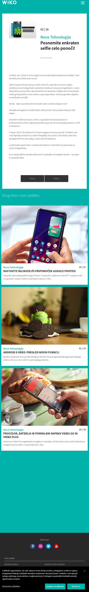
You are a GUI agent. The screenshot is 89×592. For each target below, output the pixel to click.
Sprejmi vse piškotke (55, 587)
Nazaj (32, 178)
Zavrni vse (76, 587)
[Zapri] (84, 572)
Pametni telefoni (11, 564)
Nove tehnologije (55, 37)
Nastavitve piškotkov (11, 587)
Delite (56, 178)
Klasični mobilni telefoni (54, 564)
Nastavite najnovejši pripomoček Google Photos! (39, 271)
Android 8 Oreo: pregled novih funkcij (31, 352)
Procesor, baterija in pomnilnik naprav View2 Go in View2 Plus (40, 435)
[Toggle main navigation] (83, 3)
